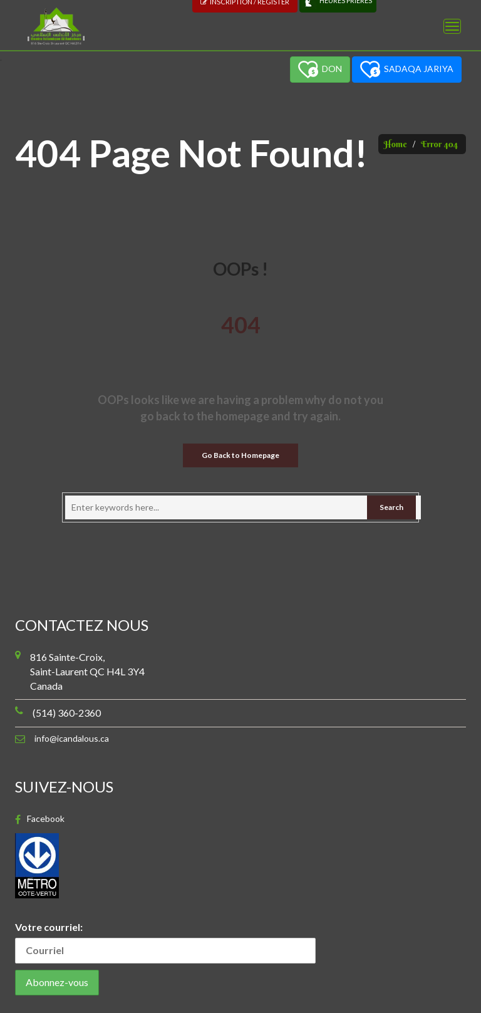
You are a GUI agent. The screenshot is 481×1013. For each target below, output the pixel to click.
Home (395, 144)
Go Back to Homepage (240, 455)
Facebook (46, 818)
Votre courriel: (165, 942)
